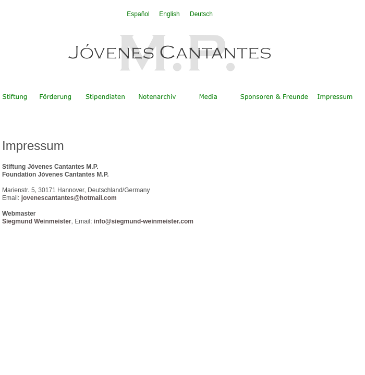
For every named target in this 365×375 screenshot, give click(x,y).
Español (138, 14)
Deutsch (201, 14)
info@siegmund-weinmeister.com (143, 221)
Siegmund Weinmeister (36, 221)
